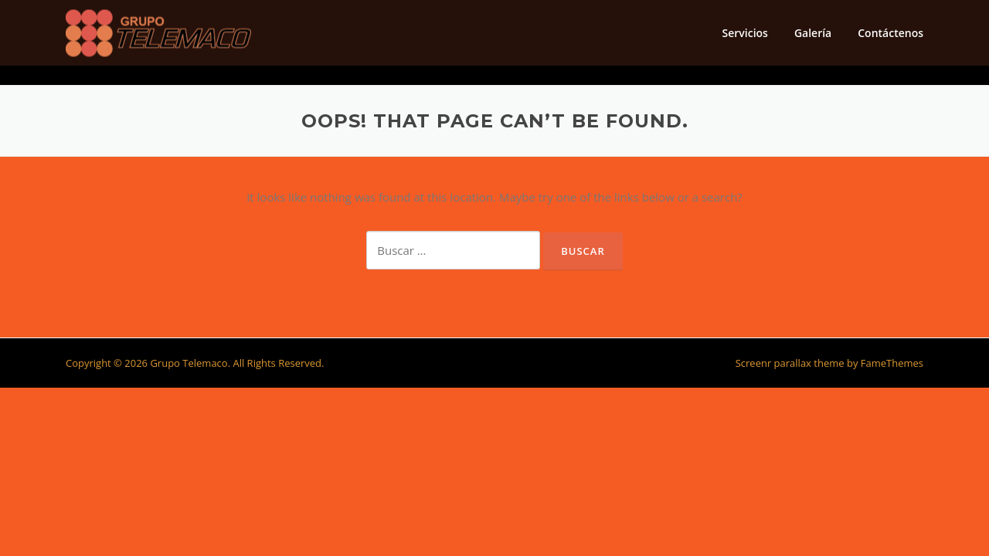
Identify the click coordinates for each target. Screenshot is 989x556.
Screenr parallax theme (790, 363)
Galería (812, 32)
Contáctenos (890, 32)
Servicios (744, 32)
